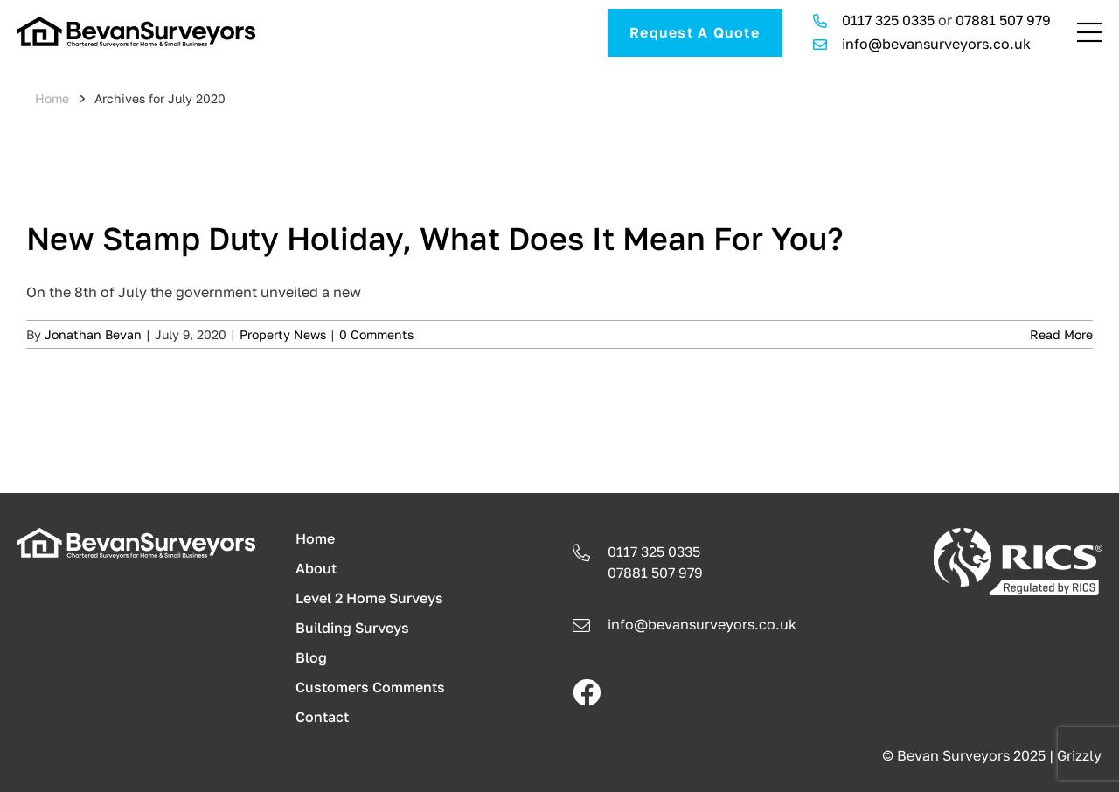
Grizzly (1079, 755)
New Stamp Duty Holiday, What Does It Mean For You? (435, 238)
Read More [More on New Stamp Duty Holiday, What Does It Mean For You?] (1061, 334)
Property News (283, 334)
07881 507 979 (1003, 20)
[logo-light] (136, 535)
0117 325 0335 (888, 20)
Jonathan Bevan (93, 334)
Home (52, 98)
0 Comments (376, 334)
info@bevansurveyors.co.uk (936, 43)
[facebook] (587, 692)
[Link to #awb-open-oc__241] (1089, 32)
